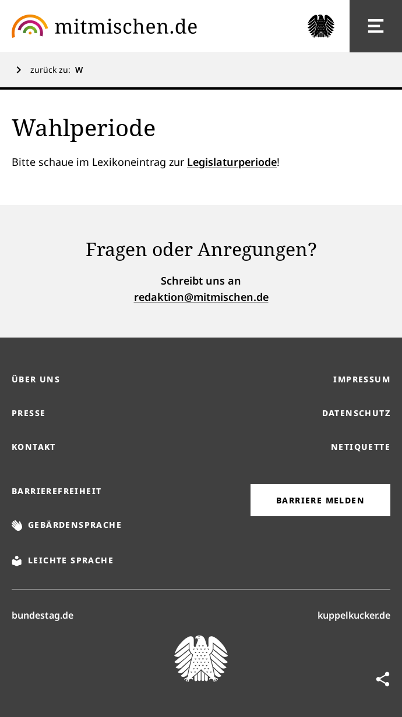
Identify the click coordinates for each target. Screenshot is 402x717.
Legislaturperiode (232, 162)
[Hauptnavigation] (376, 26)
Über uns (36, 379)
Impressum (361, 379)
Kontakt (34, 446)
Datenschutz (356, 412)
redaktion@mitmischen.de (201, 297)
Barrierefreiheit (56, 490)
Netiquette (360, 446)
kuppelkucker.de (354, 615)
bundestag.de (42, 615)
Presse (28, 412)
